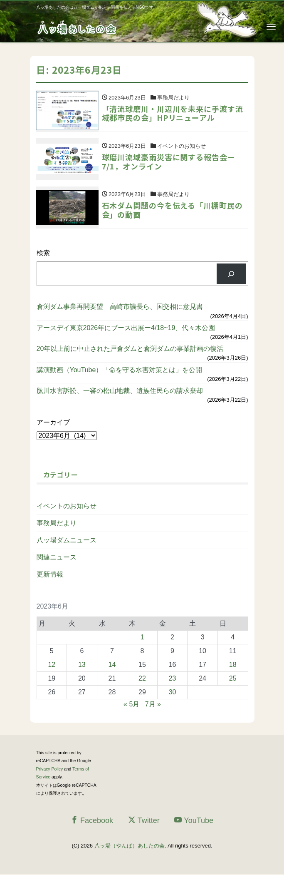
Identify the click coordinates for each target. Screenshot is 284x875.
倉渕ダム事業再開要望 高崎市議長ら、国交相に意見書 (120, 307)
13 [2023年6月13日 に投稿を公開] (82, 665)
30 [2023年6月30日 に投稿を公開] (172, 692)
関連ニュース (57, 558)
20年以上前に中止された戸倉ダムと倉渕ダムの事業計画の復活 (130, 349)
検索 (43, 254)
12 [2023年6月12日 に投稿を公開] (51, 665)
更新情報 (50, 575)
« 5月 (131, 704)
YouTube (193, 821)
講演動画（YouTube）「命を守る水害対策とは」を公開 (120, 370)
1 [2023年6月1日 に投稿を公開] (142, 637)
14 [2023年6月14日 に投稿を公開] (112, 665)
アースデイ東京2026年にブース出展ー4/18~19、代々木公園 (126, 328)
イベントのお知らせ (66, 506)
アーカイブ (53, 423)
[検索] (231, 275)
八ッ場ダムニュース (66, 540)
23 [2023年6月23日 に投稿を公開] (172, 679)
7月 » (153, 704)
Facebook (92, 821)
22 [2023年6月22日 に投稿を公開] (142, 679)
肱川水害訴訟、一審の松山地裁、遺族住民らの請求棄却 (120, 391)
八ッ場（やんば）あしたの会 (129, 846)
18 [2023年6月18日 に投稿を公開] (233, 665)
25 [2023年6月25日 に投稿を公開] (233, 679)
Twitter (144, 821)
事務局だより (57, 523)
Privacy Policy (49, 770)
